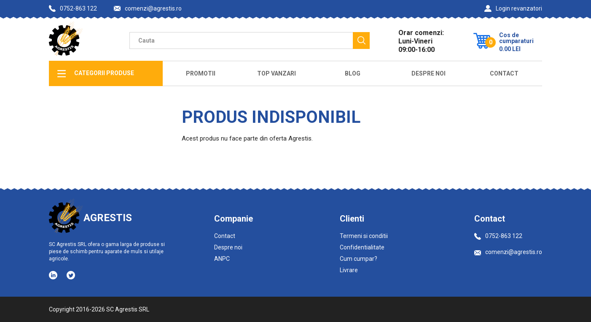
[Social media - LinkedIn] (54, 274)
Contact (504, 73)
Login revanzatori (513, 8)
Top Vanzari (276, 73)
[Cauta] (361, 40)
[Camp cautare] (241, 40)
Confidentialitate (362, 247)
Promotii (200, 73)
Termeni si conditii (364, 236)
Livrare (349, 270)
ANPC (222, 258)
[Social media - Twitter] (71, 275)
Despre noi (228, 247)
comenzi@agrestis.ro (148, 8)
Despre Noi (428, 73)
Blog (352, 73)
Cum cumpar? (358, 258)
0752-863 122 (73, 8)
